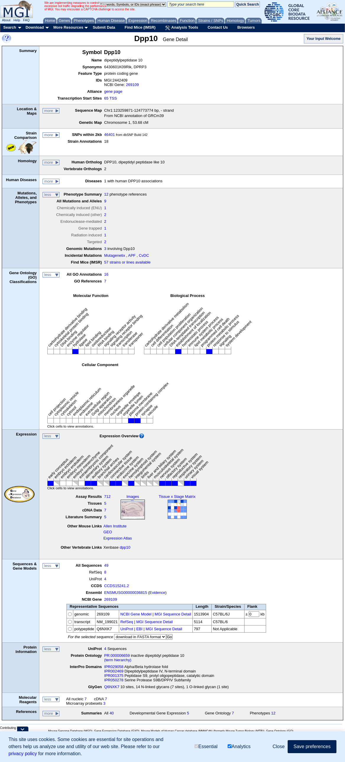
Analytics (239, 746)
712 (107, 496)
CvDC (144, 255)
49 (106, 565)
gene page (113, 91)
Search (9, 27)
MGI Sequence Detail (173, 614)
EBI (139, 629)
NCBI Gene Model (136, 614)
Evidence (157, 592)
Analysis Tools (181, 27)
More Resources (68, 27)
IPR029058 (113, 666)
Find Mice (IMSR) (140, 27)
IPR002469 (113, 671)
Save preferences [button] (312, 746)
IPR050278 (113, 680)
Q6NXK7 (111, 687)
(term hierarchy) (117, 660)
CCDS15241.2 (116, 586)
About (6, 20)
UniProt (126, 629)
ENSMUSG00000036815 (125, 592)
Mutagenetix (114, 255)
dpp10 (125, 547)
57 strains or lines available (127, 262)
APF (131, 255)
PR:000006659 (117, 655)
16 (106, 274)
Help (16, 20)
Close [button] (279, 746)
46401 (109, 134)
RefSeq (126, 622)
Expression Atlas (117, 538)
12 (106, 194)
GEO (107, 532)
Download (34, 27)
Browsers (246, 27)
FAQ (26, 20)
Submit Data (104, 27)
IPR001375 (113, 675)
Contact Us (218, 27)
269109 (132, 84)
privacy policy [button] (23, 753)
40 (111, 713)
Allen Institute (115, 526)
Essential (206, 746)
